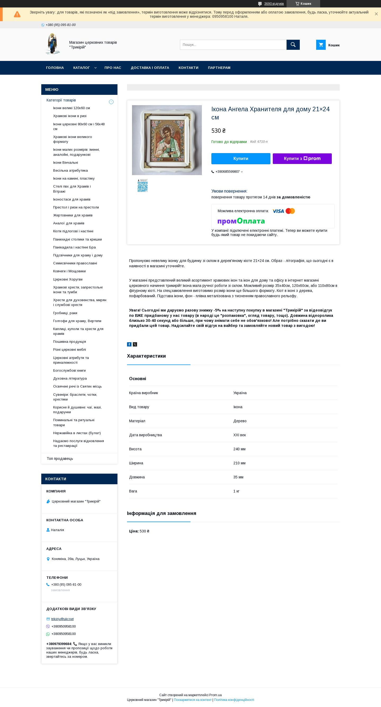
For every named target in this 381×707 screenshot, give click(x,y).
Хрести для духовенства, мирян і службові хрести (79, 302)
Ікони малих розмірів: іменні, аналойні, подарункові (76, 152)
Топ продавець (60, 458)
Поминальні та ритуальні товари (73, 422)
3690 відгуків (274, 4)
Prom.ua (215, 695)
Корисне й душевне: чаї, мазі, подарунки (77, 409)
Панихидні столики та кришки (77, 239)
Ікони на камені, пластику (74, 178)
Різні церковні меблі (69, 350)
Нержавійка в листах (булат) (77, 433)
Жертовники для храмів (73, 215)
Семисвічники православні (75, 263)
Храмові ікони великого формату (72, 139)
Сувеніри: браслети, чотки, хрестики (75, 397)
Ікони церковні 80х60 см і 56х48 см (79, 126)
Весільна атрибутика (70, 170)
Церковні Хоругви (68, 279)
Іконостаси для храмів (71, 199)
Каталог (81, 68)
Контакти (188, 68)
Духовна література (70, 378)
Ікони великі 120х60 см (71, 108)
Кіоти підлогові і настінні (73, 231)
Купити (241, 158)
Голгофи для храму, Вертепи (77, 321)
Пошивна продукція (69, 342)
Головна (55, 68)
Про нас (113, 68)
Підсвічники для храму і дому (78, 255)
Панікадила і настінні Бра (74, 247)
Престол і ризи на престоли (76, 207)
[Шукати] (293, 45)
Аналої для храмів (68, 223)
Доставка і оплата (150, 68)
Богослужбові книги (69, 370)
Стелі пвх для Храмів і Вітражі (72, 188)
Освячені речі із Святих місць (77, 386)
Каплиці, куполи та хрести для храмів (78, 331)
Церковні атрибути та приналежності (71, 360)
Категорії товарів (61, 100)
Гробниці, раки (65, 313)
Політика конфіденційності (234, 700)
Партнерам (219, 68)
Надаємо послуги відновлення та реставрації (78, 443)
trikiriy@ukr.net (62, 619)
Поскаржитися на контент (193, 700)
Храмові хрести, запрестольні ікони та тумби (78, 289)
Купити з (302, 158)
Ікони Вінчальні (65, 162)
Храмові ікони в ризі (70, 116)
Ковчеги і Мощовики (69, 271)
